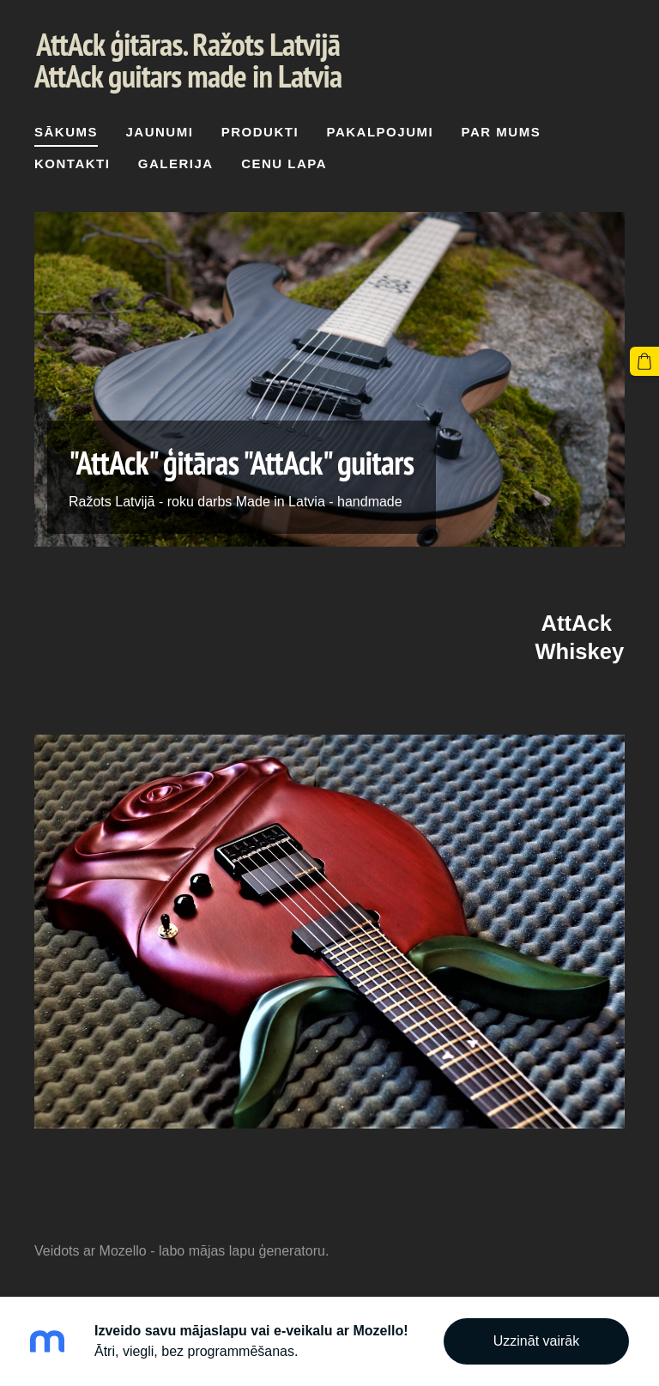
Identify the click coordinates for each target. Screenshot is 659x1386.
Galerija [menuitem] (176, 163)
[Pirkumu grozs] (644, 361)
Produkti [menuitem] (260, 131)
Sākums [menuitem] (66, 131)
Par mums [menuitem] (501, 131)
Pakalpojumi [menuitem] (380, 131)
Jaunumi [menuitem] (159, 131)
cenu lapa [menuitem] (284, 163)
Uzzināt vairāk (536, 1341)
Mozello (123, 1251)
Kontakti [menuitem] (72, 163)
